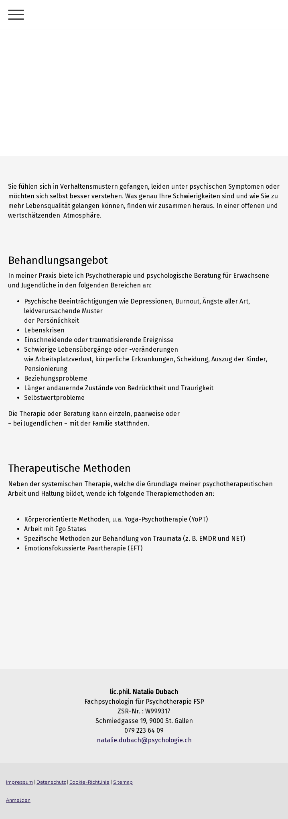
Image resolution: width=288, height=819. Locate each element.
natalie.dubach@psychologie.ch (144, 740)
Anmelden (18, 800)
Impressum (19, 781)
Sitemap (123, 781)
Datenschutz (51, 781)
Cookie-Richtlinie (89, 781)
